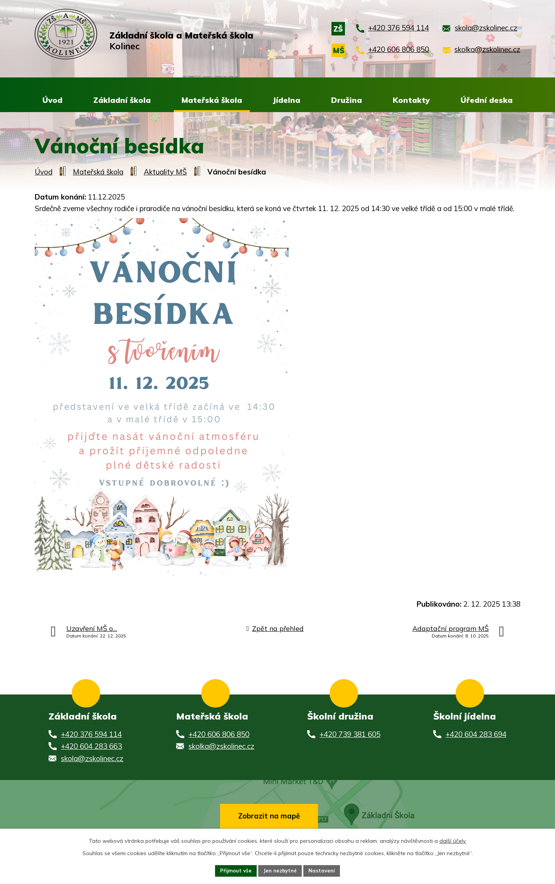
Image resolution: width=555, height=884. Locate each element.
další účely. (452, 839)
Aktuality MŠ (165, 172)
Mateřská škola (98, 172)
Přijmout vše (233, 870)
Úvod (43, 172)
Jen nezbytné (280, 870)
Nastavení (324, 870)
